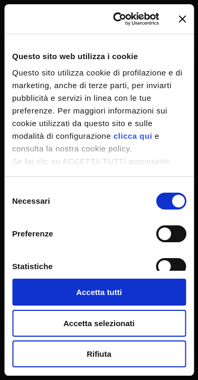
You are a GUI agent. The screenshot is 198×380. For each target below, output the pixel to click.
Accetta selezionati (99, 323)
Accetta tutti (99, 292)
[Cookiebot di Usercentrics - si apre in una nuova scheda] (118, 19)
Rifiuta (99, 353)
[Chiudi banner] (182, 19)
